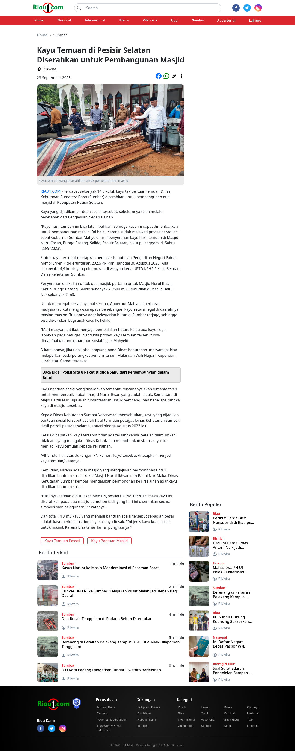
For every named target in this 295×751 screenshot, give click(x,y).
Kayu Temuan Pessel (62, 540)
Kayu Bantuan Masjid (109, 540)
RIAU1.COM (51, 191)
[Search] (152, 7)
